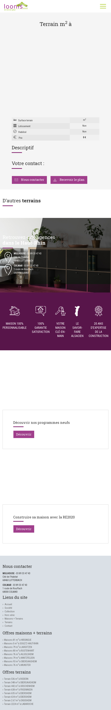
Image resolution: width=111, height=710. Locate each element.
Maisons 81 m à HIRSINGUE (17, 640)
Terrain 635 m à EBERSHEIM (17, 693)
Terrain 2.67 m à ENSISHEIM (17, 700)
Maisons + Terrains (14, 618)
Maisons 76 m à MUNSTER (17, 665)
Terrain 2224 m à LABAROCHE (19, 704)
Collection (10, 611)
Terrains (8, 622)
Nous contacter (29, 180)
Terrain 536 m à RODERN (16, 679)
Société (8, 608)
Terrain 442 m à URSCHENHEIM (19, 686)
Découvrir (23, 434)
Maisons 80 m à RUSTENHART (19, 650)
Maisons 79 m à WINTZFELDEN (19, 657)
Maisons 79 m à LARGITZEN (18, 647)
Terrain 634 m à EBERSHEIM (17, 696)
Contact (8, 625)
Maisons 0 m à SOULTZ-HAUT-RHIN (21, 643)
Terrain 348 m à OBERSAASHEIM (20, 682)
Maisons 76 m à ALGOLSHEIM (19, 654)
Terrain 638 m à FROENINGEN (18, 689)
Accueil (8, 604)
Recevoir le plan (69, 180)
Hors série (10, 615)
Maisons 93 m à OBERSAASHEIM (20, 661)
